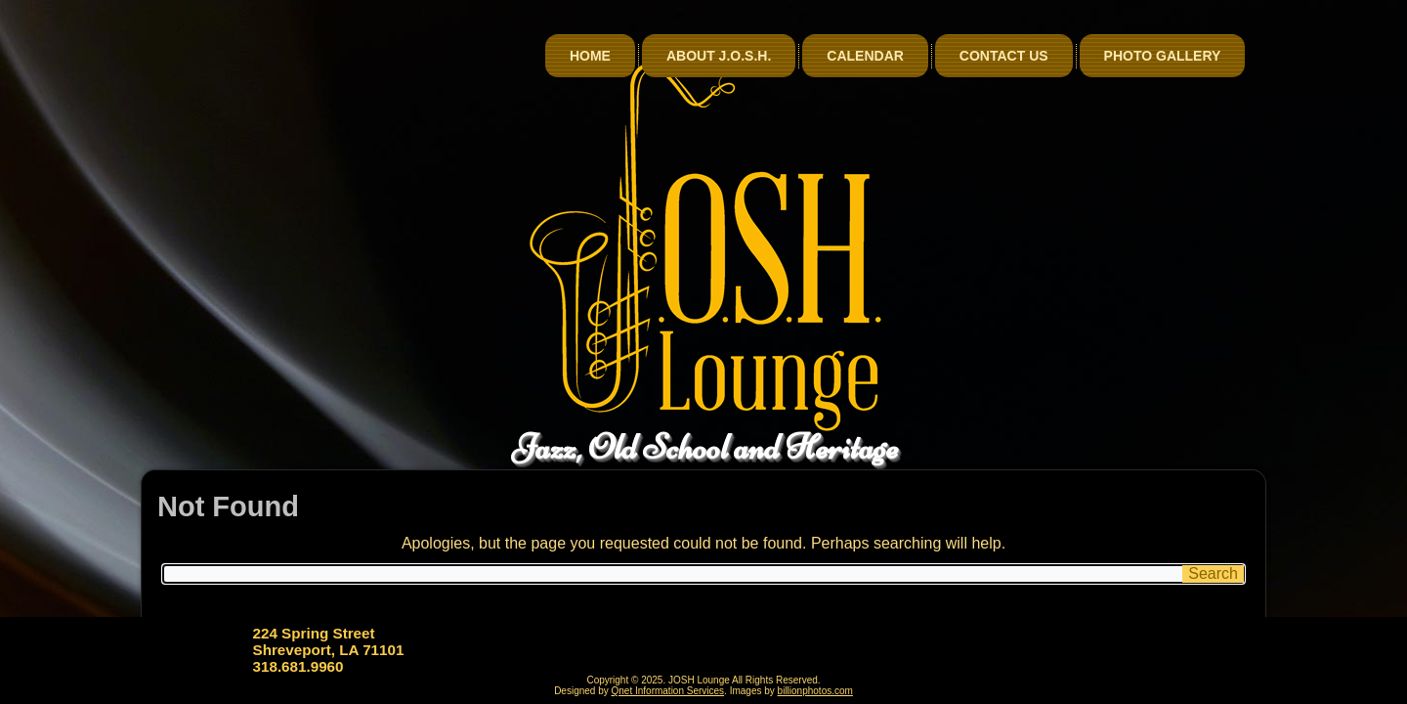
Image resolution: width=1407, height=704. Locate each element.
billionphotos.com (815, 690)
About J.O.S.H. (718, 56)
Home (590, 56)
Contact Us (1003, 56)
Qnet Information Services (668, 690)
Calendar (865, 56)
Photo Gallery (1162, 56)
